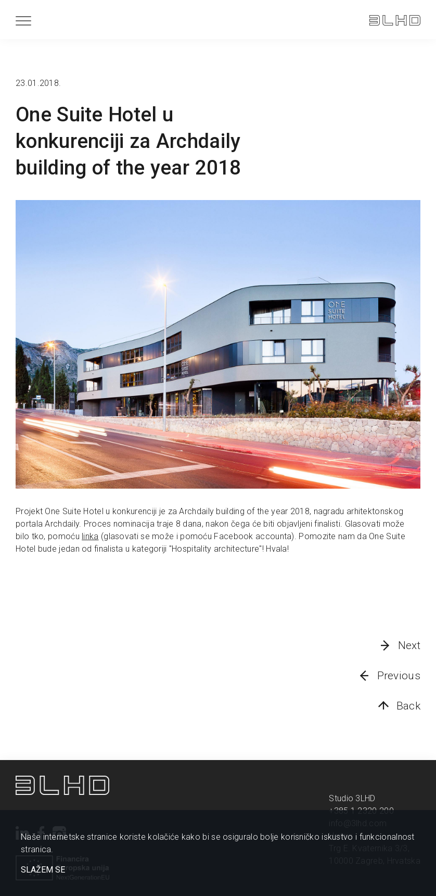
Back (408, 706)
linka (90, 536)
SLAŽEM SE (43, 870)
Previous (398, 675)
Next (409, 645)
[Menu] (23, 20)
